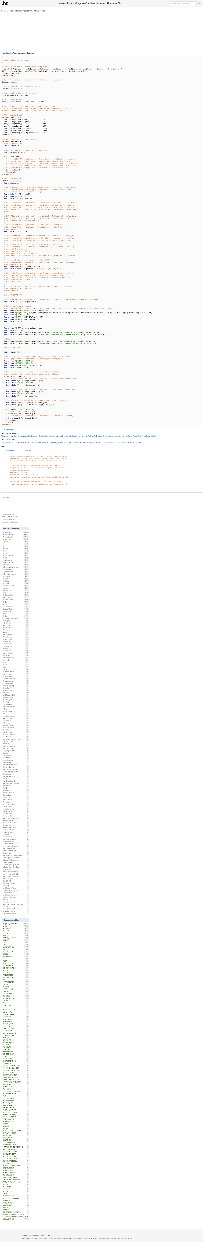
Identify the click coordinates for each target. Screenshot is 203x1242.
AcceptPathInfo (16, 690)
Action (16, 665)
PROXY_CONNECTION (16, 1077)
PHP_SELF (16, 1163)
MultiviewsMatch (16, 830)
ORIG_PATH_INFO (16, 1203)
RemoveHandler (16, 672)
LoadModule (16, 737)
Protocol (16, 693)
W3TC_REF (16, 1056)
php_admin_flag (16, 809)
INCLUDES (16, 940)
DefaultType (16, 762)
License (14, 430)
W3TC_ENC (16, 1005)
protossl (63, 442)
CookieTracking (16, 837)
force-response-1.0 (16, 1033)
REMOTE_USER (16, 1024)
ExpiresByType (16, 572)
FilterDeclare (16, 648)
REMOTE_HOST (16, 1054)
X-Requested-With (16, 998)
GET (22, 442)
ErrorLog (16, 886)
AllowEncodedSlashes (16, 846)
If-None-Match (16, 1052)
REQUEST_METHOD (122, 442)
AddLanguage (16, 723)
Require (16, 579)
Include (16, 588)
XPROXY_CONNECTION (16, 1080)
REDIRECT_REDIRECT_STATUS (16, 1214)
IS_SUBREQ (16, 1063)
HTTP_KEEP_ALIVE (16, 1093)
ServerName (16, 720)
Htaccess (36, 1236)
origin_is (16, 1128)
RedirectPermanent (16, 711)
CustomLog (16, 795)
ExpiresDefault (54, 436)
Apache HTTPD (46, 1236)
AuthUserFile (16, 634)
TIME (16, 945)
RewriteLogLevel (16, 793)
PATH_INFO (16, 1047)
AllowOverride (16, 651)
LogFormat (16, 797)
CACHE (16, 1000)
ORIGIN (16, 954)
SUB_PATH (16, 1210)
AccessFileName (16, 841)
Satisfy (16, 604)
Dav (16, 714)
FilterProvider (16, 644)
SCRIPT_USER (16, 1205)
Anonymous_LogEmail (16, 876)
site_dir (16, 1184)
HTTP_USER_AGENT (16, 966)
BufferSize (16, 899)
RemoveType (16, 700)
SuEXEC (16, 906)
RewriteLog (16, 802)
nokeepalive (16, 1017)
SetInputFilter (16, 825)
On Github (7, 430)
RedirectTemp (16, 627)
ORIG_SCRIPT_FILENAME (16, 1179)
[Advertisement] (101, 31)
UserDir (16, 753)
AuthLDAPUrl (16, 800)
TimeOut (16, 702)
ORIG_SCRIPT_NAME (16, 1177)
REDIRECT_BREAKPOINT (16, 1198)
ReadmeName (16, 697)
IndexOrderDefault (16, 734)
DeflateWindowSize (16, 913)
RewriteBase (108, 436)
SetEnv (16, 616)
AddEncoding (16, 590)
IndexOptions (16, 676)
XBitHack (16, 744)
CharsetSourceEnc (16, 746)
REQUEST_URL (16, 1086)
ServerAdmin (16, 813)
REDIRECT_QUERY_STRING (16, 1131)
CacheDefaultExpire (16, 897)
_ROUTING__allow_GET (16, 1068)
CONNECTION (16, 1059)
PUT (16, 980)
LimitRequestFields (16, 888)
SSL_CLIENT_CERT (16, 1154)
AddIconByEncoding (16, 769)
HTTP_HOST (42, 442)
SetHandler (16, 660)
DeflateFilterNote (16, 776)
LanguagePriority (16, 751)
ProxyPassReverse (16, 827)
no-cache (16, 987)
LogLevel (16, 834)
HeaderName (16, 704)
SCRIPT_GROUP (16, 1168)
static (16, 942)
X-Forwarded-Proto (16, 1010)
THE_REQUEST (16, 975)
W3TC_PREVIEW (16, 1028)
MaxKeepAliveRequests (16, 858)
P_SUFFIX (16, 1124)
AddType (16, 565)
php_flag (77, 436)
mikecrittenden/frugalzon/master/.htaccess (27, 11)
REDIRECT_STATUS (87, 442)
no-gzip (56, 442)
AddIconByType (16, 748)
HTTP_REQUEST (16, 1100)
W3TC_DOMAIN (16, 1119)
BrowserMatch (16, 609)
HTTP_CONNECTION (16, 1098)
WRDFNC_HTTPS (16, 1107)
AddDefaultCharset (16, 574)
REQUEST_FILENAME (104, 442)
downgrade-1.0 (16, 1021)
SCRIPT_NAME (16, 1105)
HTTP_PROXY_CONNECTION (16, 1147)
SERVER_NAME (16, 993)
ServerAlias (16, 853)
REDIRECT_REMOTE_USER (16, 1166)
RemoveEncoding (16, 804)
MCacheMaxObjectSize (16, 865)
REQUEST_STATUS (16, 1172)
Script (16, 558)
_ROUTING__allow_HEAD (16, 1066)
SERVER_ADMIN (16, 1040)
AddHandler (16, 623)
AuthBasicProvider (16, 707)
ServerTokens (16, 607)
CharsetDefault (16, 741)
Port (16, 614)
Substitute (16, 758)
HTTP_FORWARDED (16, 1142)
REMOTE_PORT (16, 1191)
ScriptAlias (16, 790)
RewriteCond (118, 436)
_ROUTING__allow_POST (16, 1070)
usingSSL (16, 1126)
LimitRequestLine (16, 895)
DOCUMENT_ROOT (8, 442)
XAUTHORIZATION (16, 1061)
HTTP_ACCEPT (16, 1031)
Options (67, 436)
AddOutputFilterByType (16, 567)
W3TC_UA (16, 1049)
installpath (16, 1189)
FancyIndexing (16, 681)
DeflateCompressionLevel (16, 739)
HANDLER (16, 1026)
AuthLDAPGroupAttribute (16, 909)
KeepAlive (16, 688)
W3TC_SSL (16, 1038)
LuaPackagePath (16, 832)
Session (16, 630)
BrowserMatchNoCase (16, 765)
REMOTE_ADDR (16, 996)
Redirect (91, 436)
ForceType (16, 655)
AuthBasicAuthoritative (16, 783)
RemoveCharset (16, 767)
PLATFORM (16, 1186)
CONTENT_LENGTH (16, 1117)
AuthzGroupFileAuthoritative (16, 855)
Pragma (16, 984)
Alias (16, 662)
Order (72, 436)
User (16, 593)
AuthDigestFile (16, 816)
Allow (5, 11)
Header (61, 436)
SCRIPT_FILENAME (16, 938)
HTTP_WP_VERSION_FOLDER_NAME (16, 1217)
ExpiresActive (43, 436)
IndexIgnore (16, 621)
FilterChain (16, 641)
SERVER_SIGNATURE (16, 1159)
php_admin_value (16, 716)
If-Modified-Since (16, 1042)
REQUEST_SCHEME (16, 1114)
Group (16, 667)
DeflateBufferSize (16, 883)
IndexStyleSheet (16, 727)
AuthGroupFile (16, 653)
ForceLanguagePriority (16, 772)
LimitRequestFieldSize (16, 890)
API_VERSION (16, 1138)
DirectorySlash (16, 683)
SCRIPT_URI (16, 1140)
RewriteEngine (128, 436)
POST (16, 961)
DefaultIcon (16, 730)
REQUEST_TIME (16, 1170)
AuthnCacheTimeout (16, 902)
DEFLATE (16, 931)
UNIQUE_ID (16, 1200)
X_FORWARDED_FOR (16, 1075)
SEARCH (16, 1045)
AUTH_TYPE (16, 1135)
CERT (16, 1096)
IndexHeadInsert (16, 760)
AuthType (16, 632)
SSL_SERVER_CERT (16, 1149)
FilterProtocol (16, 646)
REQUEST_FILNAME (16, 1110)
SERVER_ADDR (16, 973)
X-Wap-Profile (16, 1012)
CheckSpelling (16, 732)
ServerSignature (16, 637)
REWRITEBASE (16, 1019)
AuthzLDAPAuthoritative (16, 818)
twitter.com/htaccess (9, 522)
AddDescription (16, 718)
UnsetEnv (16, 779)
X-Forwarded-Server (16, 1145)
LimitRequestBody (16, 695)
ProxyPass (16, 786)
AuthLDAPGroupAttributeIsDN (16, 904)
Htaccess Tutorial (8, 514)
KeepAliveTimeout (16, 911)
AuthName (16, 625)
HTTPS (50, 442)
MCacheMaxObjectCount (16, 867)
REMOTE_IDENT (16, 1175)
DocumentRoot (16, 725)
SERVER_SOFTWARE (16, 1156)
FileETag (16, 581)
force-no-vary (16, 956)
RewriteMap (16, 774)
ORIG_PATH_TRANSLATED (16, 1182)
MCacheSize (16, 869)
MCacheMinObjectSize (16, 860)
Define (16, 669)
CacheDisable (16, 806)
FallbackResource (16, 679)
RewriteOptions (16, 639)
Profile (16, 1003)
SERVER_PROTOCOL (16, 1161)
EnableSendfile (16, 844)
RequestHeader (16, 600)
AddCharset (16, 597)
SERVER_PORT (16, 952)
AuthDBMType (16, 879)
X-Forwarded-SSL (16, 1196)
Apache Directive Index (10, 517)
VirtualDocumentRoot (149, 436)
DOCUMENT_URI (15, 1219)
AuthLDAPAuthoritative (16, 872)
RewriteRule (137, 436)
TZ (16, 1007)
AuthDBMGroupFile (16, 851)
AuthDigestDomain (16, 839)
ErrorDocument (33, 436)
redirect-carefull (16, 1121)
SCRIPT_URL (16, 1084)
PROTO (16, 991)
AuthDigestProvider (16, 781)
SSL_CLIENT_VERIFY (16, 1152)
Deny (15, 436)
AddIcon (16, 709)
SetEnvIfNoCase (16, 586)
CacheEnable (16, 892)
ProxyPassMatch (16, 820)
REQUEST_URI (135, 442)
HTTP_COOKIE (30, 442)
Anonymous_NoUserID (16, 874)
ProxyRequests (16, 862)
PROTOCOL (16, 1207)
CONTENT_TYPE (16, 1035)
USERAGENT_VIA (16, 1073)
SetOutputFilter (16, 595)
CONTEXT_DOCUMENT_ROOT (16, 1212)
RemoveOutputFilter (16, 823)
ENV (18, 442)
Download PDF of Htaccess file (18, 451)
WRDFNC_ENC (16, 1103)
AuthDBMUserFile (16, 848)
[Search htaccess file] (184, 3)
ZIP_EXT (16, 1193)
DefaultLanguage (16, 686)
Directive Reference (8, 519)
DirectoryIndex (23, 436)
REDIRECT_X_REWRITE (16, 1112)
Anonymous (9, 436)
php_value (84, 436)
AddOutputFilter (16, 658)
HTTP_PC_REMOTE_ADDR (16, 1082)
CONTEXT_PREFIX (16, 1014)
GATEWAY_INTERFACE (16, 1133)
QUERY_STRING (73, 442)
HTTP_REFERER (16, 982)
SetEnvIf (16, 602)
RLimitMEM (16, 881)
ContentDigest (16, 755)
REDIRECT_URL (16, 1089)
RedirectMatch (99, 436)
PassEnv (16, 788)
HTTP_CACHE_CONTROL (16, 1091)
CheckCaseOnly (16, 811)
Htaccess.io (26, 1236)
